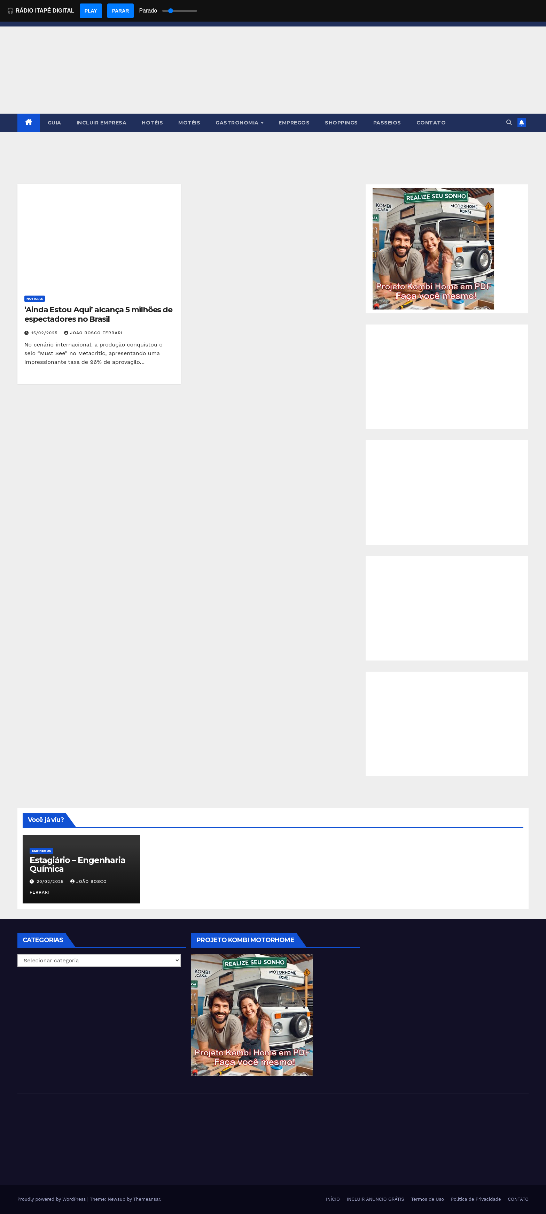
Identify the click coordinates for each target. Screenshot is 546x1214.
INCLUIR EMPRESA (102, 123)
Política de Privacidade (476, 1199)
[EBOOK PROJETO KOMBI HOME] (433, 248)
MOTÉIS (189, 123)
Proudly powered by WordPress (52, 1199)
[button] (509, 122)
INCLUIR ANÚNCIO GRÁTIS (375, 1199)
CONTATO (431, 123)
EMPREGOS (294, 123)
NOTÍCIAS (34, 298)
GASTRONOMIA (238, 123)
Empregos (41, 851)
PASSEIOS (387, 123)
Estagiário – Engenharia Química (77, 864)
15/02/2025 (45, 332)
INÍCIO (333, 1199)
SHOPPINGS (341, 123)
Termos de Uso (427, 1199)
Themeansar (146, 1199)
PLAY (91, 11)
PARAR (120, 11)
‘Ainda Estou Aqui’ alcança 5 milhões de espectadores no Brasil (98, 314)
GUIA (54, 123)
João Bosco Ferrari (93, 332)
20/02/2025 (51, 881)
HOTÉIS (152, 123)
